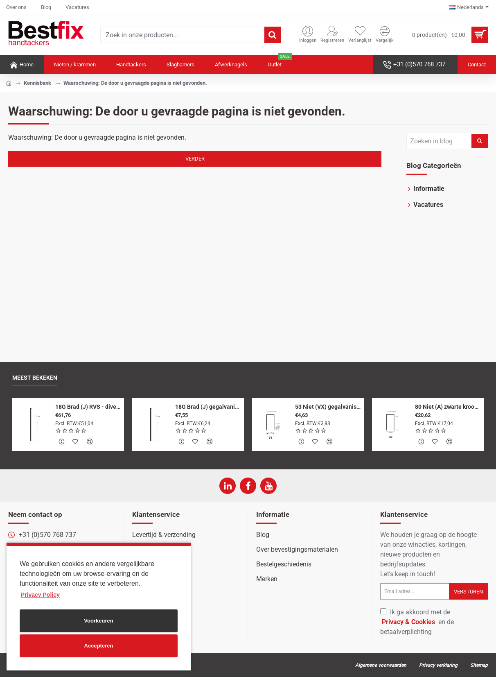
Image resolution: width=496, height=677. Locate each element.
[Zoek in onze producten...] (272, 35)
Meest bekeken (34, 377)
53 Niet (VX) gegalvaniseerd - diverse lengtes (328, 406)
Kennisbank (37, 83)
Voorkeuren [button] (98, 621)
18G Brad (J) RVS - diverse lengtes (88, 406)
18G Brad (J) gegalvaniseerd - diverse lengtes (208, 406)
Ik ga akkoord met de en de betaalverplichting (417, 622)
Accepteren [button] (98, 646)
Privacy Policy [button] (40, 594)
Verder (195, 159)
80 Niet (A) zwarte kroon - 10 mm (448, 406)
